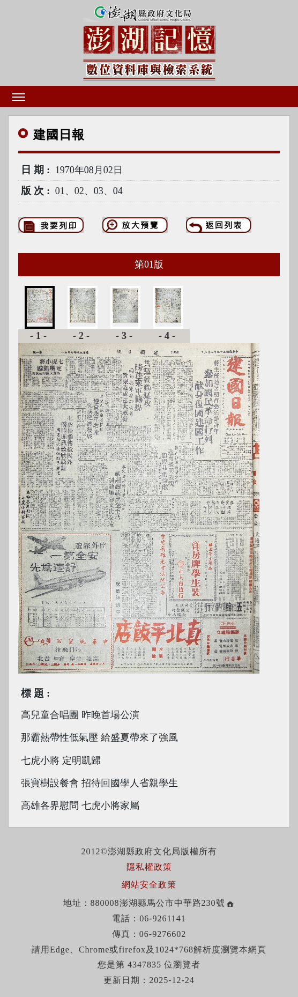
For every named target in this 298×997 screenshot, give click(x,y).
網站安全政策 (149, 884)
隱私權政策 (149, 867)
